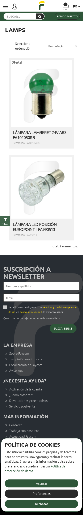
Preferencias (42, 493)
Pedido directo (67, 16)
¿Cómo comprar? (21, 395)
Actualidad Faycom (22, 436)
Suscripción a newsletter (27, 273)
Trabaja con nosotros (24, 430)
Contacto (15, 425)
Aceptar (41, 483)
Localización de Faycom (25, 364)
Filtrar (5, 224)
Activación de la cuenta (25, 389)
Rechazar (41, 504)
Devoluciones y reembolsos (28, 400)
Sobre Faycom (19, 353)
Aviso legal (16, 370)
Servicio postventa (22, 406)
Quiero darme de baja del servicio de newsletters (31, 318)
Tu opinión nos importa (25, 359)
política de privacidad (31, 311)
